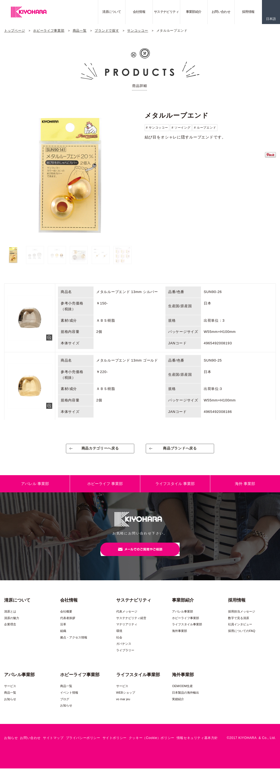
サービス (10, 692)
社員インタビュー (240, 630)
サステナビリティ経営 (131, 624)
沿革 (63, 630)
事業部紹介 (194, 12)
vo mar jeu (123, 705)
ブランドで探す (107, 30)
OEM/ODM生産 (182, 692)
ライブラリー (125, 656)
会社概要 (66, 618)
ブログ (64, 705)
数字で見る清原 (238, 624)
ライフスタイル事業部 (187, 630)
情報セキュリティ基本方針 (197, 744)
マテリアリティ (126, 630)
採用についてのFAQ (241, 637)
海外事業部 (179, 637)
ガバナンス (123, 650)
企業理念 (10, 630)
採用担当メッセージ (241, 618)
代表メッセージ (126, 618)
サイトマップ (53, 744)
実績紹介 (178, 705)
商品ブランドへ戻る (180, 450)
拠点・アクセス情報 (73, 644)
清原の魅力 (11, 624)
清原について (111, 12)
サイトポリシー (115, 744)
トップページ (14, 30)
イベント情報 (69, 699)
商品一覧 (80, 30)
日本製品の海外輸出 (185, 699)
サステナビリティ (166, 12)
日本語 (271, 19)
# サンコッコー (157, 127)
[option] (69, 175)
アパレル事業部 (182, 618)
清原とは (10, 618)
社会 (119, 644)
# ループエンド (205, 127)
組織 (63, 637)
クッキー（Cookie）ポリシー (151, 744)
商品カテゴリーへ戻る (100, 450)
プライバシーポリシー (83, 744)
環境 (119, 637)
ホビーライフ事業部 (48, 30)
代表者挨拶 (67, 624)
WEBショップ (125, 699)
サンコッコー (137, 30)
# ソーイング (180, 127)
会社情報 (139, 12)
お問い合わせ (221, 12)
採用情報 (248, 12)
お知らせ (10, 705)
